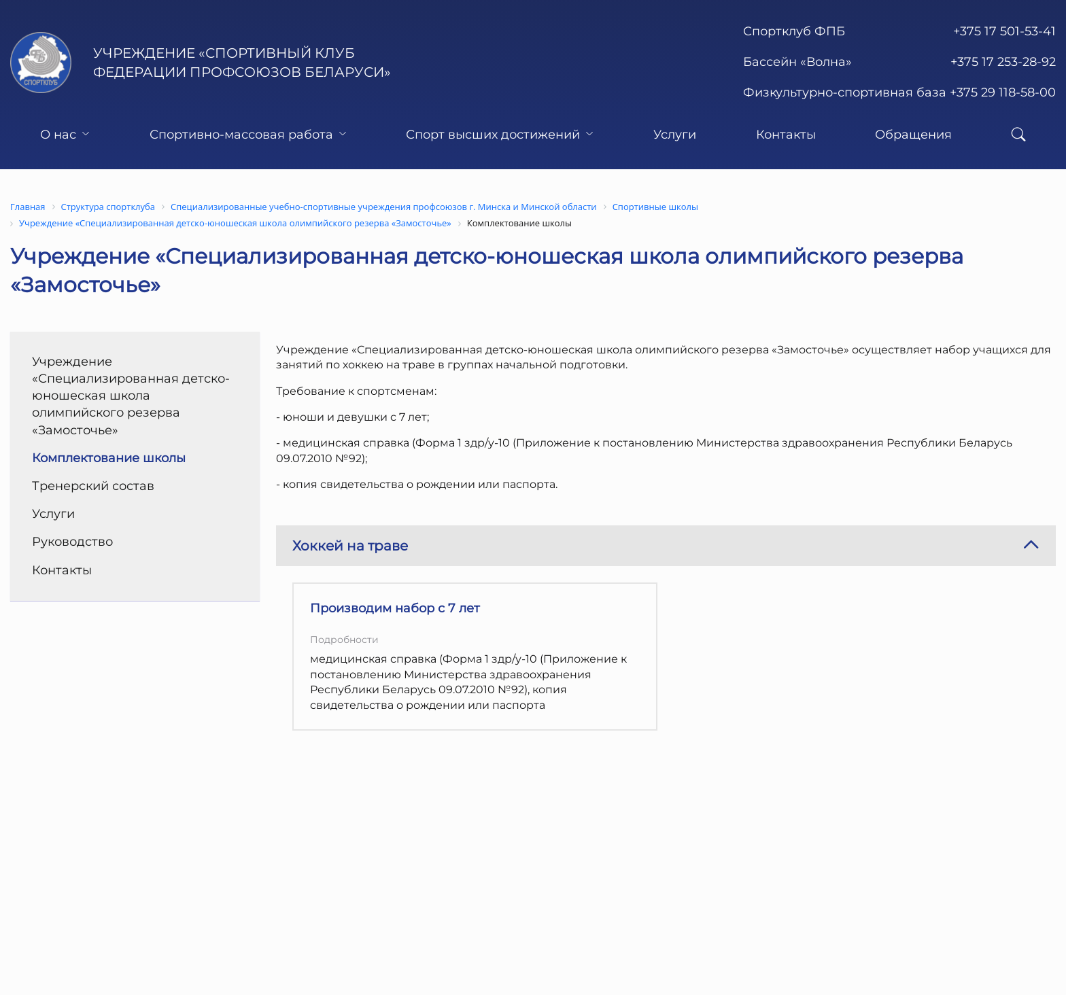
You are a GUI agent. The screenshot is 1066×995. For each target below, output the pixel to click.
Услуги (674, 134)
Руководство (72, 541)
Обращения (913, 134)
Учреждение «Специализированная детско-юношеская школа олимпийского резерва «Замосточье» (131, 396)
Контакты (786, 134)
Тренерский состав (93, 485)
